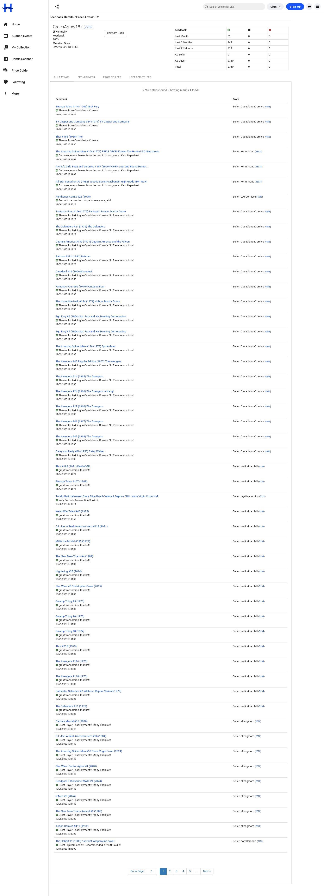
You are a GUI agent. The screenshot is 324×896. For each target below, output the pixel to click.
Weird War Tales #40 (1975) (88, 511)
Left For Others (156, 77)
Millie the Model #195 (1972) (88, 541)
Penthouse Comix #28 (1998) (88, 196)
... (213, 871)
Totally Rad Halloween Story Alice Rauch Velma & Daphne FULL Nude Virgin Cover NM (122, 496)
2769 (104, 27)
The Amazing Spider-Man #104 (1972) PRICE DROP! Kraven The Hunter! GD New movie (123, 151)
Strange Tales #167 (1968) (87, 481)
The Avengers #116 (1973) (87, 661)
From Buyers (102, 77)
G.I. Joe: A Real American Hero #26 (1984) (96, 736)
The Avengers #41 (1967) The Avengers (95, 421)
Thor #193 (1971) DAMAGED (88, 466)
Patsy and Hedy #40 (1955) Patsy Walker (95, 451)
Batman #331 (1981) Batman (88, 256)
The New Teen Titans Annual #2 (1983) (94, 811)
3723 (275, 841)
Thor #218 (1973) (81, 646)
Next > (222, 871)
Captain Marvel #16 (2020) (87, 721)
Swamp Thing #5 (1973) (85, 601)
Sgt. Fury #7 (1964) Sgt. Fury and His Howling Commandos (106, 331)
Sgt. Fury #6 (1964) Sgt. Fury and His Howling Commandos (106, 316)
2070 (273, 721)
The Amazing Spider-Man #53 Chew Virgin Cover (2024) (104, 751)
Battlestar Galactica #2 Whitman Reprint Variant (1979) (104, 691)
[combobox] (234, 6)
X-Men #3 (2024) (81, 796)
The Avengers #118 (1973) (87, 676)
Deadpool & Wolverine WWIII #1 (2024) (94, 781)
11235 (275, 196)
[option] (24, 24)
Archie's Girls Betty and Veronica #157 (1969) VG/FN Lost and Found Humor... (117, 166)
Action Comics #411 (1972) (87, 826)
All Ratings (77, 77)
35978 (274, 151)
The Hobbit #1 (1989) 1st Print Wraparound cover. (101, 841)
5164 (277, 466)
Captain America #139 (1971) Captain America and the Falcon (108, 241)
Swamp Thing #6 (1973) (85, 616)
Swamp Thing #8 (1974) (85, 631)
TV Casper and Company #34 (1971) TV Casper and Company (108, 121)
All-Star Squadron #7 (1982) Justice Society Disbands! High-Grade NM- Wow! (117, 181)
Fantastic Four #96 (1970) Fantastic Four (95, 286)
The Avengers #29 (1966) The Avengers (95, 406)
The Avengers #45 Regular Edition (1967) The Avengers (104, 361)
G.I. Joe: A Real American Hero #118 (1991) (97, 526)
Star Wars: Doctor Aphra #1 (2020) (92, 766)
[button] (57, 7)
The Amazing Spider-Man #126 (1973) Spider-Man (101, 346)
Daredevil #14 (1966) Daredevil (89, 271)
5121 (278, 496)
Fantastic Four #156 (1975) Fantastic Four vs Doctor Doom (106, 211)
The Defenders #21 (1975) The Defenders (96, 226)
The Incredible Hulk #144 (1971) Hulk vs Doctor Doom (103, 301)
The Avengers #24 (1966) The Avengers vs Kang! (100, 391)
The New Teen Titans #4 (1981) (90, 556)
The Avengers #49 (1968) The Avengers (95, 436)
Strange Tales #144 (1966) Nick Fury (93, 106)
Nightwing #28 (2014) (84, 571)
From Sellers (128, 77)
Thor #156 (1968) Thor (85, 136)
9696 (283, 106)
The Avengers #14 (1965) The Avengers (95, 376)
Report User (131, 33)
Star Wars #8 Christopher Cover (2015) (94, 586)
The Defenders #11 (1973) (87, 706)
